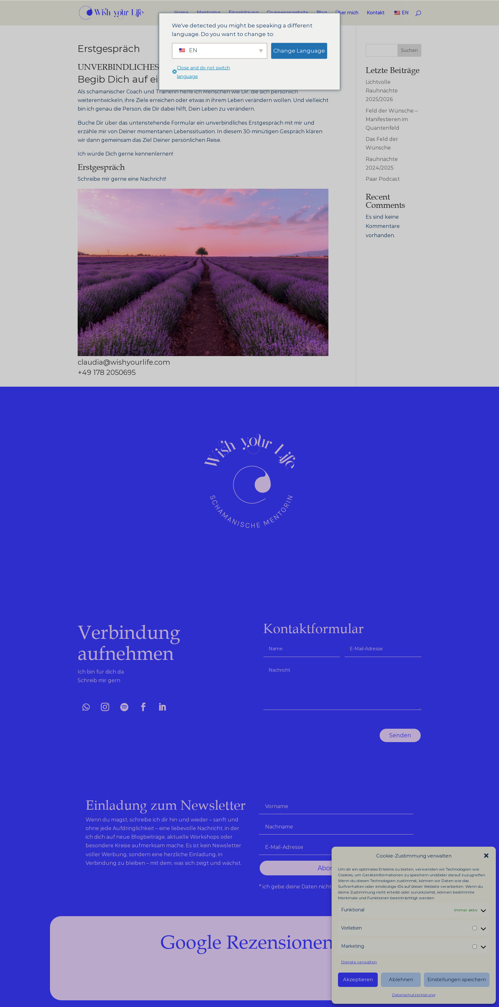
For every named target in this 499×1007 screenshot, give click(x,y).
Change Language (299, 50)
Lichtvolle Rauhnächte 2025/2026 (382, 90)
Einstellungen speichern (456, 979)
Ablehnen (401, 979)
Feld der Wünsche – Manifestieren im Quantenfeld (392, 119)
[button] (486, 855)
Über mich (346, 13)
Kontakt (375, 13)
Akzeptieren (358, 979)
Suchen (409, 50)
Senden (417, 735)
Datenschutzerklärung (413, 994)
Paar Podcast (383, 179)
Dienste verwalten (359, 962)
